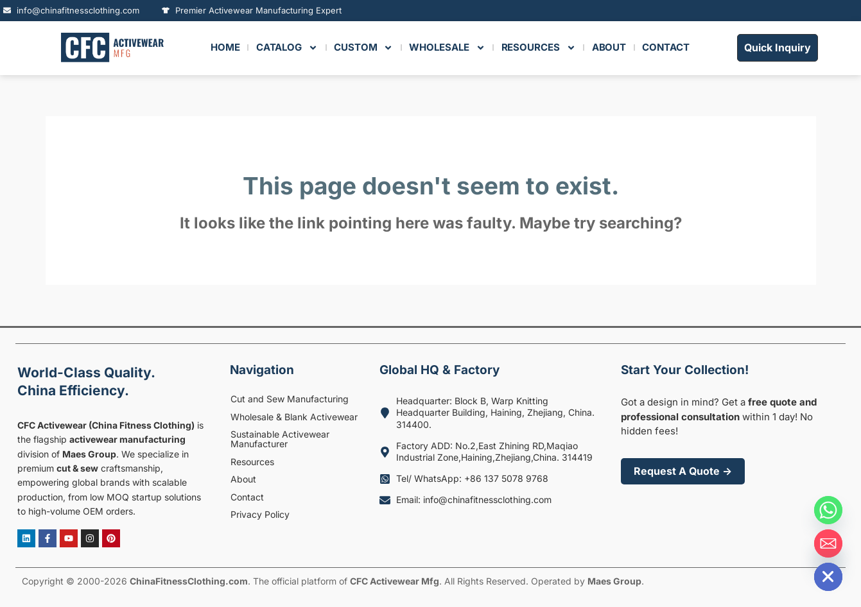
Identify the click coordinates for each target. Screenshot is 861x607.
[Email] (828, 543)
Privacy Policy (260, 514)
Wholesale (447, 48)
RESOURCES (538, 48)
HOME (225, 47)
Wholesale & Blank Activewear (294, 416)
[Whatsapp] (828, 510)
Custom (363, 48)
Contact (247, 497)
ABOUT (609, 47)
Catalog (287, 48)
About (243, 479)
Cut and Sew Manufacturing (289, 398)
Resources (252, 461)
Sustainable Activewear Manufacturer (279, 439)
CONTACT (665, 47)
